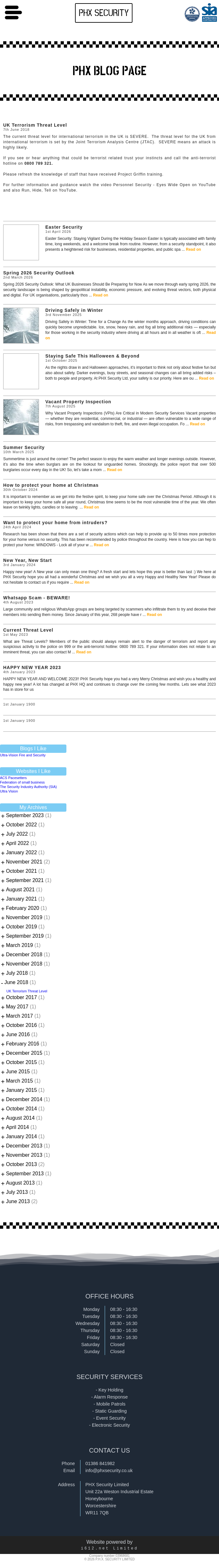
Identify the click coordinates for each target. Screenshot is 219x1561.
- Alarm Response (109, 1396)
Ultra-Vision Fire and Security (23, 755)
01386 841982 (100, 1463)
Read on (193, 249)
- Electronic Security (109, 1425)
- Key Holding (109, 1389)
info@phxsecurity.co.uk (109, 1470)
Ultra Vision (9, 791)
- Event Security (109, 1418)
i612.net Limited (109, 1548)
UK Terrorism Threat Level (26, 991)
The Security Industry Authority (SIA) (28, 787)
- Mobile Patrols (109, 1404)
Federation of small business (22, 782)
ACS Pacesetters (13, 778)
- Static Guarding (109, 1411)
